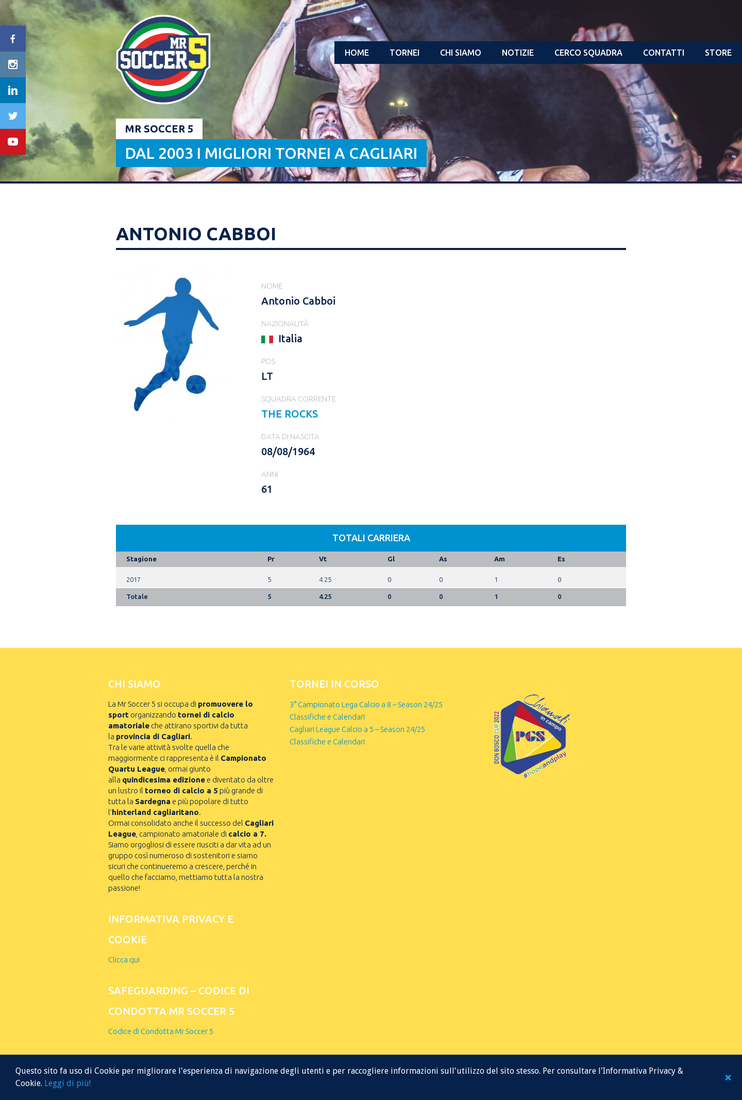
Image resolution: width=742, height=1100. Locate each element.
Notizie (518, 52)
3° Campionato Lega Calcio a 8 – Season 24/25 (366, 704)
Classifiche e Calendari (327, 716)
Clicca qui (124, 959)
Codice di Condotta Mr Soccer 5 (160, 1031)
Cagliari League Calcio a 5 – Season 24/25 (357, 729)
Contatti (663, 52)
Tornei (404, 52)
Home (357, 52)
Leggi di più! (67, 1083)
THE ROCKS (289, 414)
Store (718, 52)
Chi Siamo (460, 52)
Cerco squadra (588, 52)
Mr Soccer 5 (159, 129)
